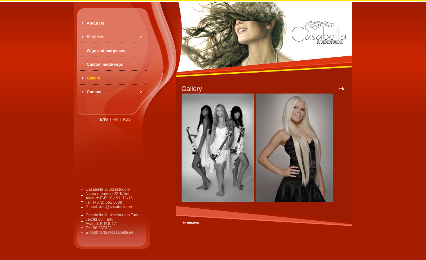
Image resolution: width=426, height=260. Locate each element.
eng (104, 119)
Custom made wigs (105, 64)
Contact (94, 92)
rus (127, 119)
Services (95, 37)
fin (115, 119)
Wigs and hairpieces (106, 50)
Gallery (93, 78)
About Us (95, 23)
